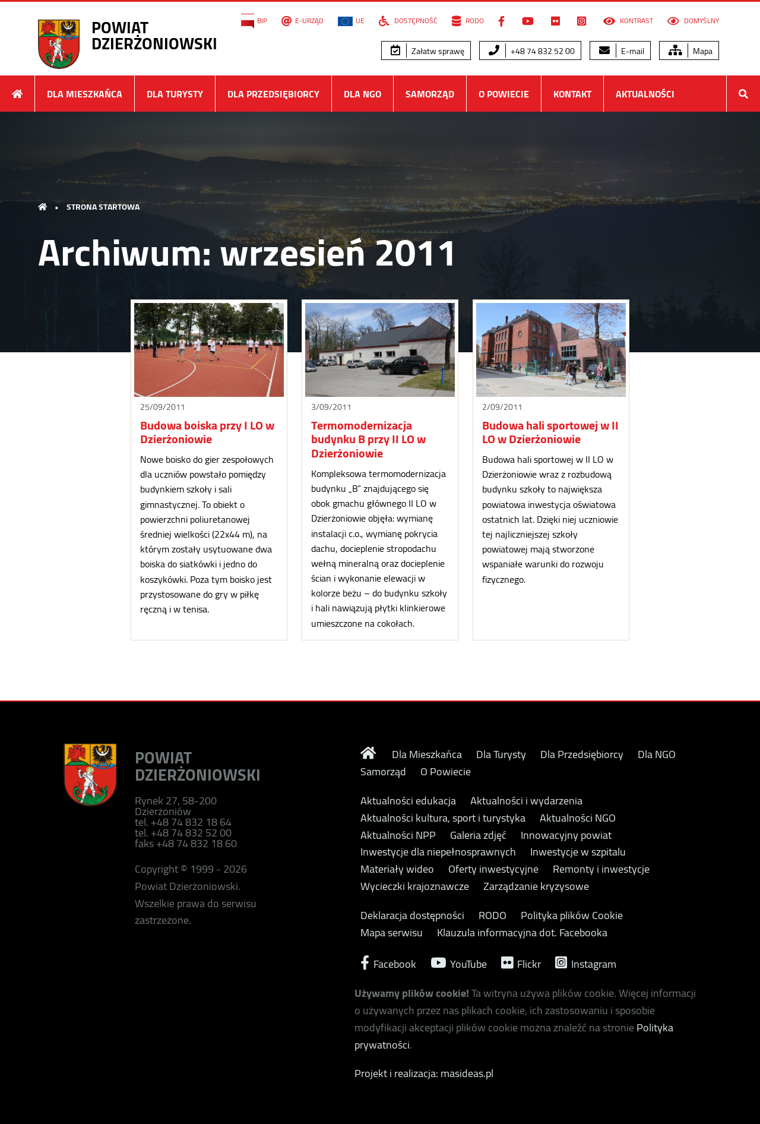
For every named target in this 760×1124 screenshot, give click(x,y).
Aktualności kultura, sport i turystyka (442, 818)
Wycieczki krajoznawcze (414, 886)
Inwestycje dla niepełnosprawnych (438, 852)
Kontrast (628, 20)
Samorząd (430, 94)
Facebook (388, 963)
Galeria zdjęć (478, 835)
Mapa (690, 51)
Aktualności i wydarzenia (526, 800)
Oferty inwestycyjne (493, 869)
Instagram (585, 963)
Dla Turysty (175, 94)
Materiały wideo (397, 869)
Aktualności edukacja (408, 800)
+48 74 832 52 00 (532, 51)
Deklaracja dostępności (412, 915)
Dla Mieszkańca (84, 94)
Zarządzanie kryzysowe (536, 886)
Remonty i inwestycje (601, 869)
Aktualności (645, 94)
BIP (254, 20)
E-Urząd (302, 20)
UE (351, 20)
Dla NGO (362, 94)
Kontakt (572, 94)
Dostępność (408, 20)
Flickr (521, 963)
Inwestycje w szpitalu (578, 852)
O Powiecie (504, 94)
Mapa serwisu (391, 932)
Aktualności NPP (398, 835)
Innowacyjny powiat (566, 835)
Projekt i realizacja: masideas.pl (423, 1073)
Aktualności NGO (578, 818)
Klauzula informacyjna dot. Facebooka (522, 932)
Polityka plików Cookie (572, 915)
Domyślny (693, 20)
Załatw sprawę (427, 51)
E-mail (621, 51)
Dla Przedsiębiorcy (273, 94)
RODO (468, 20)
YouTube (458, 963)
